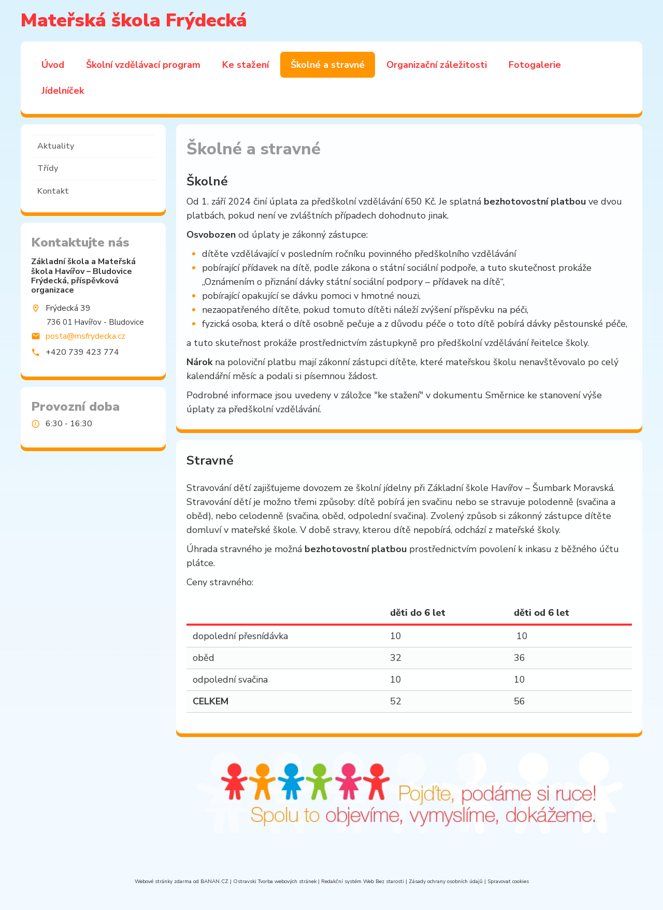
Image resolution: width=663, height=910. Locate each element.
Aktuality (55, 146)
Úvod (52, 65)
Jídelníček (62, 90)
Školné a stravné (328, 65)
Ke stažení (245, 65)
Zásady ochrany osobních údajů (446, 881)
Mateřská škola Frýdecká (134, 20)
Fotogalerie (535, 65)
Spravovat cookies (508, 881)
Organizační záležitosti (436, 65)
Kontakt (53, 191)
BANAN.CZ (214, 881)
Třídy (47, 168)
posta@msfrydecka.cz (85, 335)
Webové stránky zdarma (163, 881)
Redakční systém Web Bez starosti (362, 881)
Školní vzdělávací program (143, 65)
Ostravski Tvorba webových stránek (274, 881)
